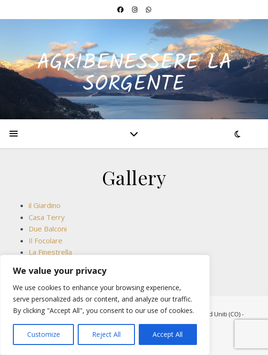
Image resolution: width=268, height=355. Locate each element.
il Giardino (45, 205)
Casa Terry (47, 217)
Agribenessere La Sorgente (134, 73)
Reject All (106, 334)
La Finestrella (50, 252)
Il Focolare (45, 240)
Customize (43, 334)
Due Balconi (48, 228)
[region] (105, 305)
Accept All (168, 334)
